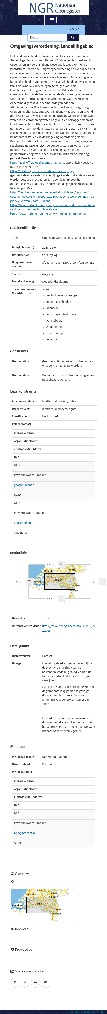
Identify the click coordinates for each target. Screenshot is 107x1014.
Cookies (86, 1012)
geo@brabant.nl (24, 485)
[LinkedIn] (35, 983)
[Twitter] (14, 983)
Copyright (97, 1012)
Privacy (75, 1012)
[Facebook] (25, 983)
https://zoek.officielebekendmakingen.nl (36, 162)
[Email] (46, 983)
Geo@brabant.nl (25, 833)
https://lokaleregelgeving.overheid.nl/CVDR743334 (42, 171)
